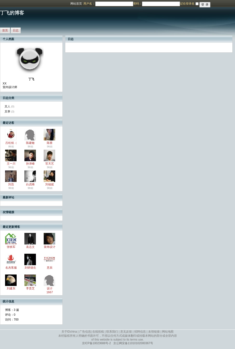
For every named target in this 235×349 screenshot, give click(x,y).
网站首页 (76, 3)
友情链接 (154, 331)
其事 (7, 111)
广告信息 (85, 331)
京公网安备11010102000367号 (133, 343)
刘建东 (11, 288)
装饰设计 (49, 247)
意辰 (50, 267)
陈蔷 (50, 143)
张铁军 (11, 247)
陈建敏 (30, 143)
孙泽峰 (30, 163)
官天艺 (49, 163)
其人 (7, 106)
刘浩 (11, 184)
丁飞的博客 (12, 12)
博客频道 (23, 3)
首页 (5, 30)
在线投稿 (98, 331)
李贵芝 (30, 288)
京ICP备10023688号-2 (96, 343)
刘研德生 (30, 267)
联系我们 (112, 331)
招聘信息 (140, 331)
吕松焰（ (11, 143)
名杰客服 (11, 267)
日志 (16, 30)
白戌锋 (30, 184)
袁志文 (30, 247)
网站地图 (168, 331)
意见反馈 (126, 331)
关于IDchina (69, 331)
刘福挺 (49, 184)
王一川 (11, 163)
